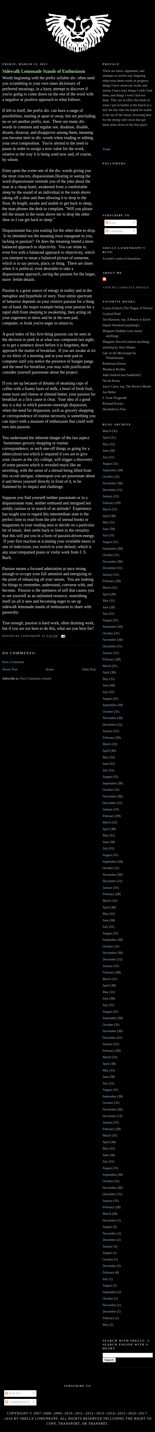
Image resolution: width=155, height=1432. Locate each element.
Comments (114, 231)
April (106, 437)
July (105, 457)
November (109, 483)
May (105, 444)
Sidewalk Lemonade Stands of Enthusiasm (43, 71)
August (107, 463)
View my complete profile (126, 287)
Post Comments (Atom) (35, 678)
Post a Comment (13, 662)
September (109, 470)
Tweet (107, 149)
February (108, 503)
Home (50, 669)
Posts (110, 222)
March (107, 431)
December (109, 490)
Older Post (89, 669)
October (108, 476)
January (108, 496)
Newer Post (9, 669)
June (105, 450)
